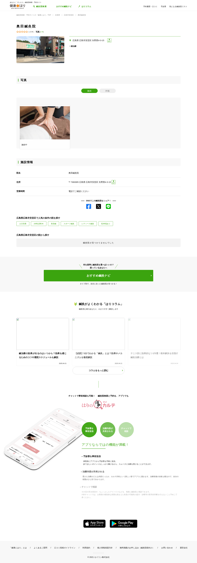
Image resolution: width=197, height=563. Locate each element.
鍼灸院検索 (41, 6)
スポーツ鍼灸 (69, 224)
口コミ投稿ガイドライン (64, 548)
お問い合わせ (167, 548)
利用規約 (86, 548)
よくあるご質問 (40, 548)
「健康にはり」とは (18, 548)
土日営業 (22, 224)
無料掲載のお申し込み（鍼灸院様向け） (137, 548)
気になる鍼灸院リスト (178, 6)
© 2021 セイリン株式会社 (98, 557)
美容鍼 (53, 224)
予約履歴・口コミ (150, 6)
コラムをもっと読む (98, 370)
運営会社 (184, 548)
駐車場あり (105, 224)
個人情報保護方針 (105, 548)
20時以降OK (39, 224)
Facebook (88, 206)
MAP (109, 41)
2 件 (41, 32)
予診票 (163, 6)
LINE (108, 206)
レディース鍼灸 (88, 224)
